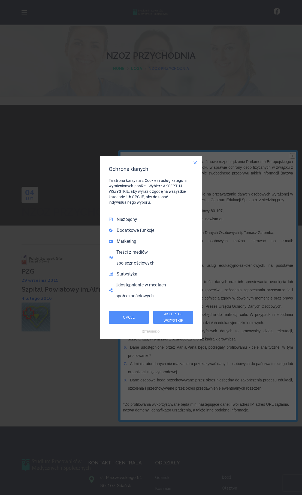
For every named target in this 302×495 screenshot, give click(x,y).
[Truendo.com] (151, 331)
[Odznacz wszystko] (195, 163)
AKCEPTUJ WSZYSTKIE (173, 317)
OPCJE (129, 317)
